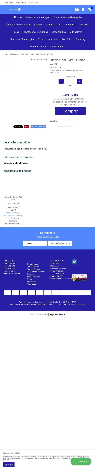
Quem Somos (8, 2)
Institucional (11, 256)
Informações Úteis (34, 258)
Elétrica (38, 24)
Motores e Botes (38, 46)
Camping (80, 39)
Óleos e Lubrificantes (48, 39)
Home (19, 17)
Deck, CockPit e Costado (18, 24)
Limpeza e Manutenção (22, 39)
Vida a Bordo (76, 31)
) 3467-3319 (56, 260)
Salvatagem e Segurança (35, 31)
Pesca (16, 31)
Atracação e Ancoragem (38, 17)
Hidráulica (84, 24)
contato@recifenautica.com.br (62, 278)
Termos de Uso (33, 266)
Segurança (31, 274)
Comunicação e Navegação (68, 17)
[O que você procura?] (19, 9)
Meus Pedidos (21, 2)
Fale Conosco (33, 2)
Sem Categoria (57, 46)
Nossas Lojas (10, 271)
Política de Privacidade (31, 282)
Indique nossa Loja (12, 273)
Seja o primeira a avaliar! (39, 59)
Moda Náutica (59, 31)
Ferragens (70, 24)
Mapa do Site (9, 265)
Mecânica (67, 39)
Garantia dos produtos (36, 271)
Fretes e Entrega (33, 269)
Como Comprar (33, 264)
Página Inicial (9, 260)
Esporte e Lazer (53, 24)
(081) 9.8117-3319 (56, 264)
